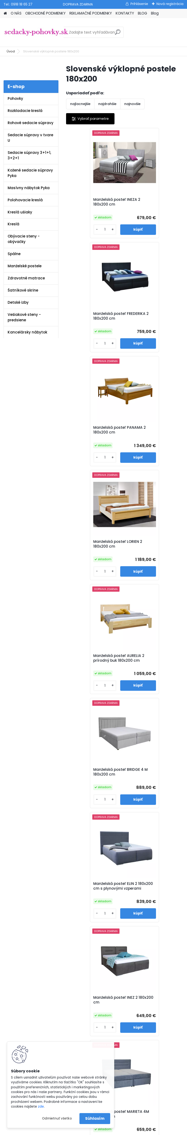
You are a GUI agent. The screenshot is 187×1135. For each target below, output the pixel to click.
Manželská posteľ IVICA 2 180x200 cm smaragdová (154, 666)
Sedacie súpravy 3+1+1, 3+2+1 (29, 155)
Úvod (11, 51)
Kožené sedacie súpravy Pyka (30, 173)
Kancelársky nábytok (27, 332)
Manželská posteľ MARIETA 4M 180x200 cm (93, 666)
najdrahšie (107, 103)
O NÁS (16, 13)
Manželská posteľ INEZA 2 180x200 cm (94, 202)
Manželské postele (25, 265)
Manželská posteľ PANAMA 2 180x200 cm (92, 316)
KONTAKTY (125, 13)
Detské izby (18, 302)
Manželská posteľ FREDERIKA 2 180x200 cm (152, 202)
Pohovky (15, 98)
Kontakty (67, 911)
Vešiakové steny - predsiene (24, 317)
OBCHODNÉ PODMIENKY (45, 13)
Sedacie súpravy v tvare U (30, 137)
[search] (117, 34)
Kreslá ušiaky (20, 212)
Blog (155, 13)
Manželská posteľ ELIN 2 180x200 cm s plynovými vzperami (94, 550)
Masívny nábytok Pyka (29, 187)
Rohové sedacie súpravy (30, 122)
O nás (65, 880)
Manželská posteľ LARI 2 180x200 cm (123, 780)
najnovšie (132, 103)
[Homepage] (5, 13)
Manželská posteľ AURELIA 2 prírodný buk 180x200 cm (95, 432)
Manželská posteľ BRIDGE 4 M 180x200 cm (153, 431)
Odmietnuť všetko (57, 1118)
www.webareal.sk (113, 1130)
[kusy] (79, 229)
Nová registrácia (169, 3)
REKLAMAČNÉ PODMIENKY (90, 13)
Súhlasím (94, 1118)
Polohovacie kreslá (25, 199)
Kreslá (13, 224)
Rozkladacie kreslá (25, 110)
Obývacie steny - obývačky (24, 239)
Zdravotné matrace (26, 278)
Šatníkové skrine (23, 290)
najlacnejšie (80, 103)
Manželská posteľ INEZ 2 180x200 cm (152, 549)
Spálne (14, 253)
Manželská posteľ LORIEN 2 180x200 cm (153, 316)
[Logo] (36, 32)
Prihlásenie (139, 3)
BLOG (142, 13)
